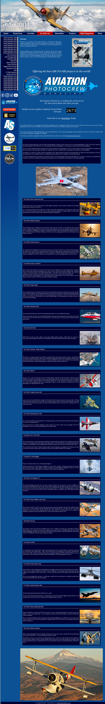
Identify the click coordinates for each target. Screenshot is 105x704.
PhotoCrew (17, 33)
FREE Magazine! (87, 33)
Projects (72, 33)
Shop (100, 33)
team (39, 125)
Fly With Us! (45, 33)
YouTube (30, 33)
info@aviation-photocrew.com (73, 136)
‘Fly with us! (30, 133)
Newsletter (59, 33)
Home (5, 33)
